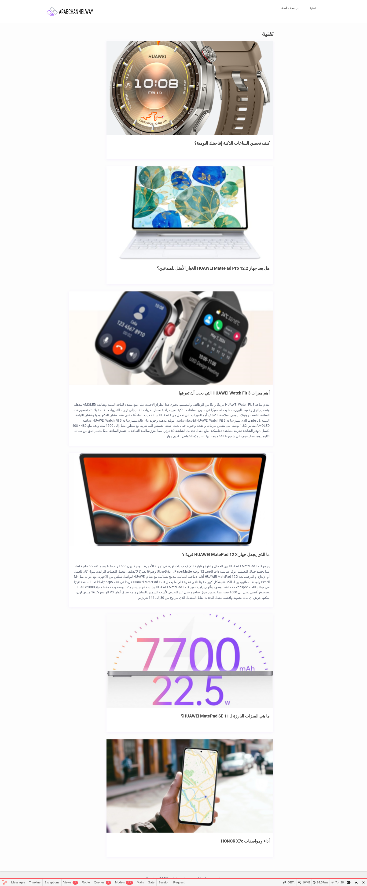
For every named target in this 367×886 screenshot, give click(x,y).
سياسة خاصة (290, 8)
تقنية (312, 8)
